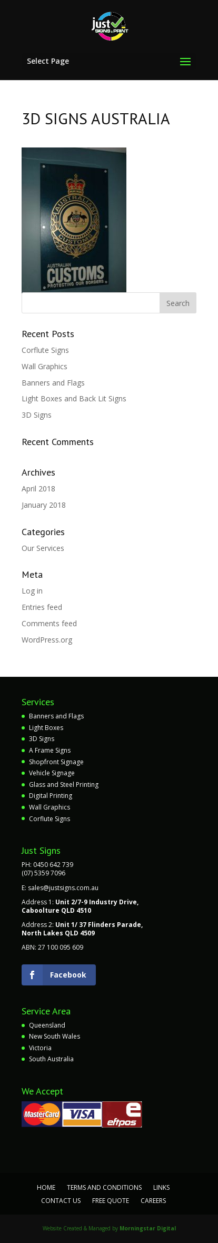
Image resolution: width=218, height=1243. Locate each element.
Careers (153, 1200)
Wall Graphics (44, 366)
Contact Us (61, 1200)
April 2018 (38, 489)
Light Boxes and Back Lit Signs (74, 398)
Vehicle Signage (52, 772)
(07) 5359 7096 (43, 873)
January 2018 (44, 505)
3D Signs (37, 415)
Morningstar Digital (148, 1228)
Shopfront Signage (56, 761)
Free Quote (110, 1200)
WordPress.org (47, 640)
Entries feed (42, 607)
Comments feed (49, 623)
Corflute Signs (45, 350)
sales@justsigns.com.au (63, 887)
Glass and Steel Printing (63, 784)
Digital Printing (50, 795)
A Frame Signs (50, 750)
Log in (32, 591)
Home (46, 1187)
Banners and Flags (53, 383)
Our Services (43, 548)
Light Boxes (46, 727)
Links (161, 1187)
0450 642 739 (53, 864)
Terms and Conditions (104, 1187)
